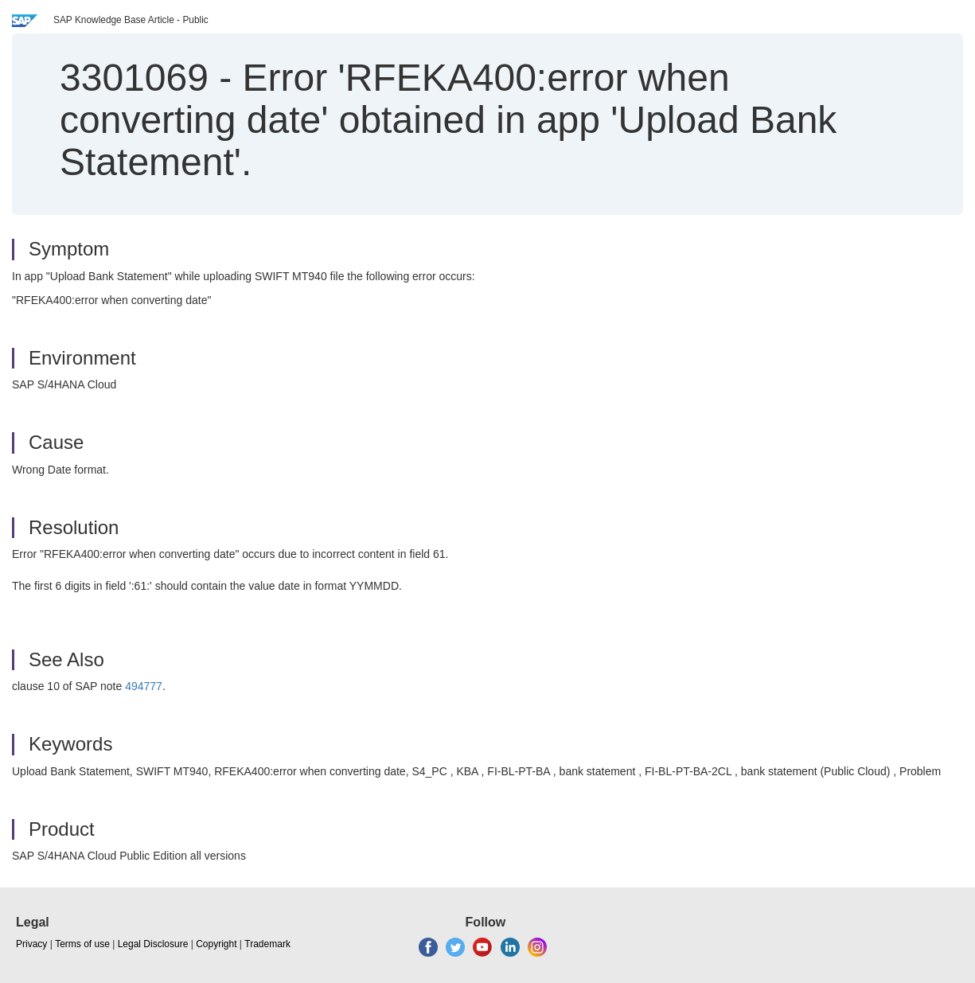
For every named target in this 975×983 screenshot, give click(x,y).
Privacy (31, 944)
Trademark (267, 944)
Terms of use (82, 944)
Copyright (216, 944)
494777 (143, 686)
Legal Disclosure (153, 944)
